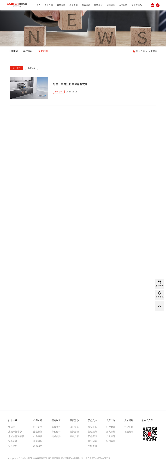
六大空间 (110, 436)
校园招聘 (128, 431)
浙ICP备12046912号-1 (71, 458)
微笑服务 (92, 426)
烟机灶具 (12, 441)
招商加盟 (73, 5)
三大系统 (110, 431)
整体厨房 (12, 445)
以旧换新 (74, 426)
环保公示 (37, 445)
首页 (38, 5)
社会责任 (37, 436)
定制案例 (110, 441)
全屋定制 (111, 5)
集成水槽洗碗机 (16, 436)
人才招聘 (123, 5)
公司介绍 (61, 5)
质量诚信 (37, 441)
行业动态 (31, 67)
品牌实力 (56, 426)
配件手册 (92, 445)
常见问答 (92, 441)
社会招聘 (128, 426)
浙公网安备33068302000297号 (96, 458)
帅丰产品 (49, 5)
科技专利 (28, 51)
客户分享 (74, 436)
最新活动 (86, 5)
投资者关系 (136, 5)
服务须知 (92, 436)
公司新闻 (16, 67)
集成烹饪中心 (15, 431)
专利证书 (56, 431)
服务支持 (98, 5)
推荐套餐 (110, 426)
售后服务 (92, 431)
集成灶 (11, 426)
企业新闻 (43, 51)
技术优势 (56, 436)
